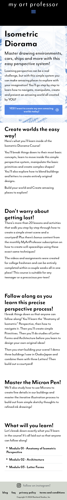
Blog (5, 492)
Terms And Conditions (52, 492)
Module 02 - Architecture (26, 459)
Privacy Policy (27, 492)
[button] (33, 11)
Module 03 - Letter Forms (26, 467)
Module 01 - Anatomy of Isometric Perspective (31, 450)
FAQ (14, 492)
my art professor (33, 4)
